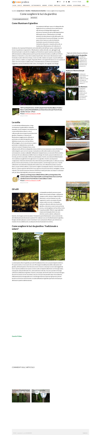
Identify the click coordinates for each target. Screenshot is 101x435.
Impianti (63, 5)
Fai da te (20, 5)
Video (83, 5)
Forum (59, 1)
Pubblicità (85, 433)
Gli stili (15, 189)
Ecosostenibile (77, 5)
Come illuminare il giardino (25, 23)
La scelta (16, 122)
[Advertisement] (28, 9)
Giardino (44, 5)
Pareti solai (57, 5)
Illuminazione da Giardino (38, 11)
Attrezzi (50, 5)
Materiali (69, 5)
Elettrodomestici (36, 5)
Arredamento (26, 5)
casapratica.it (20, 11)
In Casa (14, 5)
